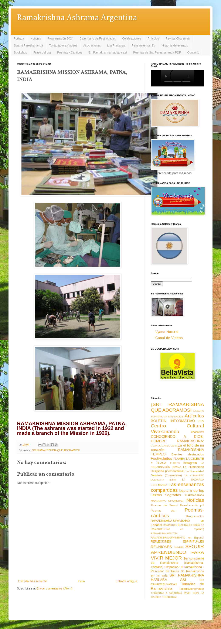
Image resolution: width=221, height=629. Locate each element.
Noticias (35, 38)
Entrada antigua (126, 581)
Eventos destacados (187, 454)
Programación (195, 516)
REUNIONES (161, 547)
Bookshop (20, 52)
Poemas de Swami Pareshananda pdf (177, 505)
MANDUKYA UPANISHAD (167, 500)
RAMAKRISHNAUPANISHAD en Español (177, 537)
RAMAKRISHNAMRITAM (164, 533)
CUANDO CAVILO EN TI (164, 445)
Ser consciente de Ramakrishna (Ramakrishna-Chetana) (177, 563)
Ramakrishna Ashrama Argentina (77, 18)
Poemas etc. (163, 510)
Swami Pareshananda (28, 45)
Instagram (190, 463)
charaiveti (197, 432)
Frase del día (42, 52)
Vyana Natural (166, 332)
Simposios (171, 567)
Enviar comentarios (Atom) (54, 588)
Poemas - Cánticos (69, 52)
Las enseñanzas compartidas (177, 487)
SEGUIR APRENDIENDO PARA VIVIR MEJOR (177, 552)
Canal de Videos (169, 338)
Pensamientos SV (143, 45)
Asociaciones (92, 45)
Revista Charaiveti (178, 38)
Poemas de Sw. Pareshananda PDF (157, 52)
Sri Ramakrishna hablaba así (108, 52)
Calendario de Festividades (98, 38)
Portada (19, 38)
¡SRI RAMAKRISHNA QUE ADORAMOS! (55, 450)
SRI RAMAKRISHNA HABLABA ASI (177, 577)
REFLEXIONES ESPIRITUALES (177, 541)
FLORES (175, 463)
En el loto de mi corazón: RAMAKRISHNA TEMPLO (177, 449)
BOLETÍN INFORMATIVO (173, 421)
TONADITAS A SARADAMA (166, 593)
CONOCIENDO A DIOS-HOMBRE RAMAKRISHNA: (177, 439)
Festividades (161, 459)
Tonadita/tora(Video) (191, 588)
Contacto (193, 52)
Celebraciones (131, 38)
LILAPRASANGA (194, 495)
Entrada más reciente (32, 581)
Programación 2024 (60, 38)
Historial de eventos (175, 45)
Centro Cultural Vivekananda (177, 428)
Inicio (81, 581)
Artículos (153, 38)
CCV (201, 421)
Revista (178, 547)
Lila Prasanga (116, 45)
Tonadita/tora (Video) (63, 45)
